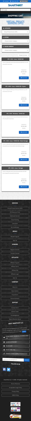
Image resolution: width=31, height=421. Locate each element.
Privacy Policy (15, 391)
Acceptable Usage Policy (15, 387)
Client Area (24, 1)
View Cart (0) (15, 1)
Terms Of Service (15, 384)
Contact (6, 1)
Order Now (24, 77)
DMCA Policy (15, 395)
